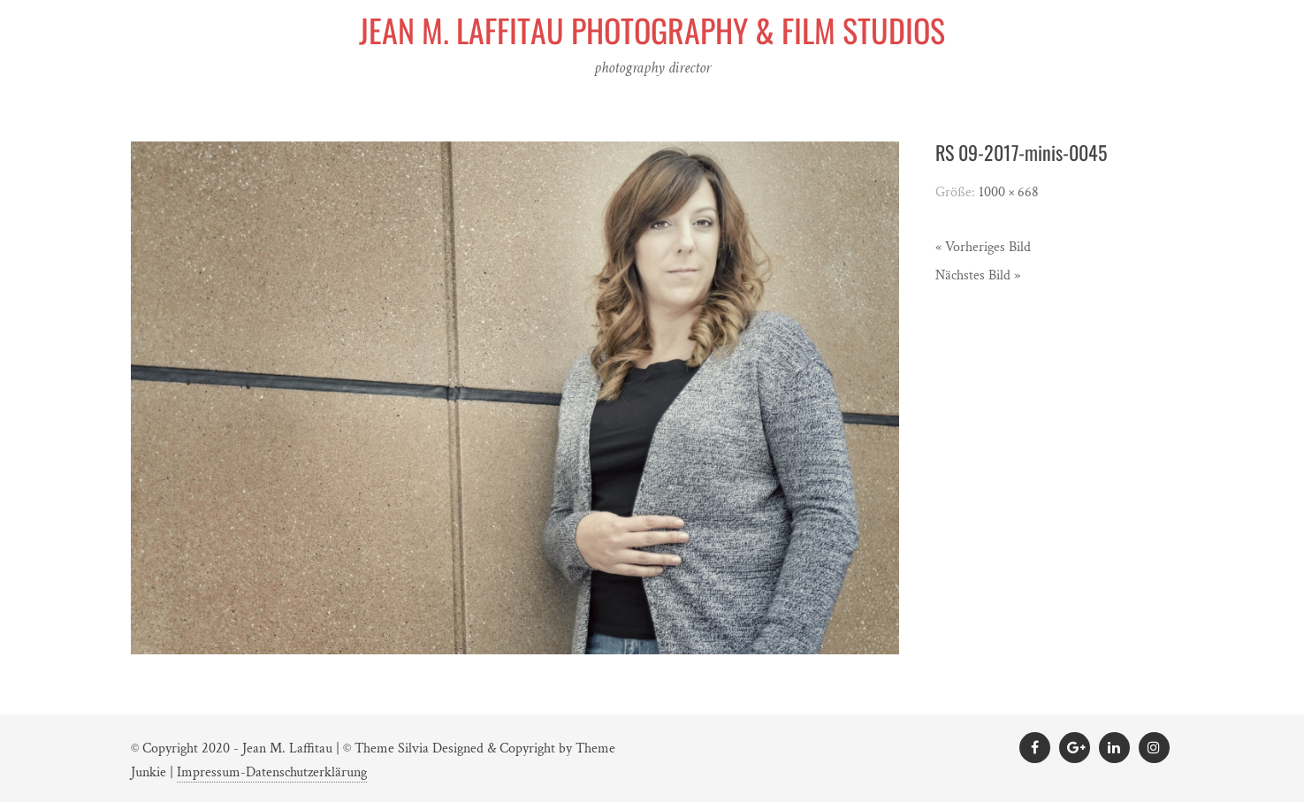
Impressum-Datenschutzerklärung (272, 772)
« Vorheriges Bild (983, 247)
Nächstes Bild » (977, 275)
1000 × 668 (1009, 192)
